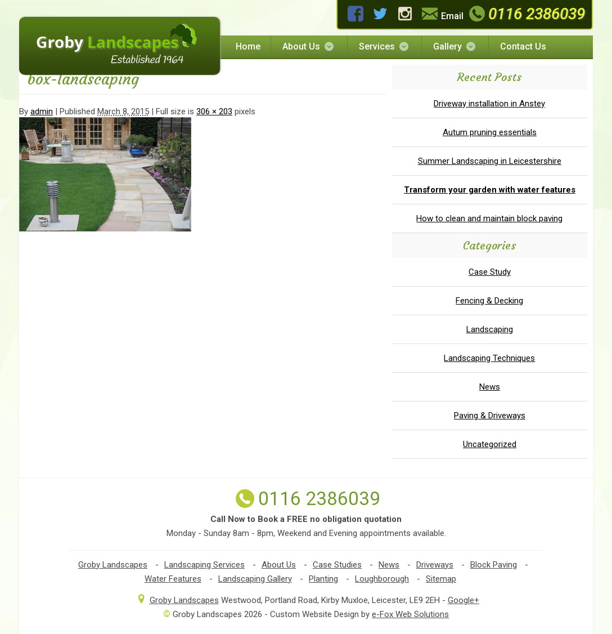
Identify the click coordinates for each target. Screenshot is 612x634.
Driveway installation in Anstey (489, 104)
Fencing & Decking (489, 301)
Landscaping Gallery (255, 579)
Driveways (434, 565)
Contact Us (523, 46)
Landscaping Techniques (489, 358)
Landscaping (489, 329)
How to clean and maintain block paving (489, 218)
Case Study (490, 272)
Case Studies (337, 565)
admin (41, 111)
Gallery (455, 46)
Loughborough (382, 579)
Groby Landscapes (112, 565)
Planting (323, 579)
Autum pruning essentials (490, 132)
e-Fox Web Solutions (410, 614)
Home (248, 46)
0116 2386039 (525, 14)
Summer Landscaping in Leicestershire (489, 161)
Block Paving (493, 565)
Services (384, 46)
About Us (308, 46)
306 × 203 (214, 111)
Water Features (173, 579)
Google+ (463, 600)
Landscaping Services (204, 565)
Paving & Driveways (489, 415)
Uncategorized (489, 444)
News (489, 387)
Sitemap (441, 579)
